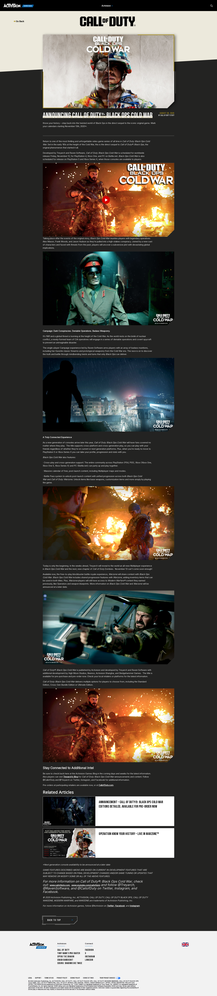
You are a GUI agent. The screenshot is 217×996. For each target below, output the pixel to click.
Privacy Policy (62, 978)
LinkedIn (89, 959)
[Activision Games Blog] (18, 5)
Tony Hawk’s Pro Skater (68, 953)
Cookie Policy (75, 978)
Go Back (19, 21)
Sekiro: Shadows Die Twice (69, 963)
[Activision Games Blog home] (38, 946)
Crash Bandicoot (65, 959)
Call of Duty (63, 950)
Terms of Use (49, 978)
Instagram (90, 956)
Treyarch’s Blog (70, 776)
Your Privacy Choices (107, 978)
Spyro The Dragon (65, 956)
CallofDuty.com (106, 785)
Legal (30, 978)
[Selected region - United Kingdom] (185, 944)
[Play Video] (108, 199)
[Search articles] (211, 5)
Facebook (89, 950)
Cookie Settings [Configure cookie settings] (88, 978)
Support (38, 978)
